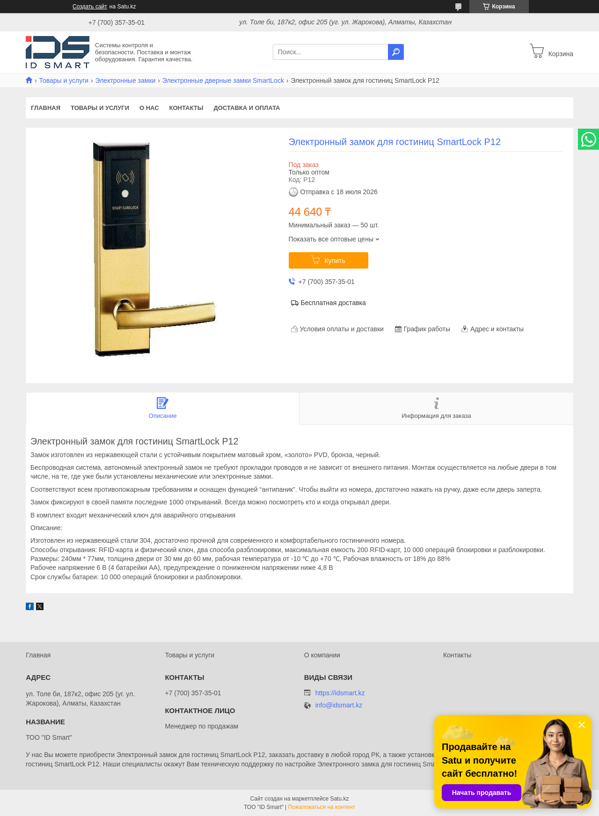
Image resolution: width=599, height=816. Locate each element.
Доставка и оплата (246, 107)
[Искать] (396, 52)
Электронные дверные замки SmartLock (223, 80)
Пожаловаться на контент (321, 807)
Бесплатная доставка (333, 302)
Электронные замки (125, 80)
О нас (149, 107)
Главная (45, 107)
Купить (334, 260)
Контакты (186, 107)
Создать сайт (90, 6)
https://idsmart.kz (340, 693)
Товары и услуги (63, 80)
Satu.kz (339, 798)
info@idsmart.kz (339, 705)
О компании (322, 655)
